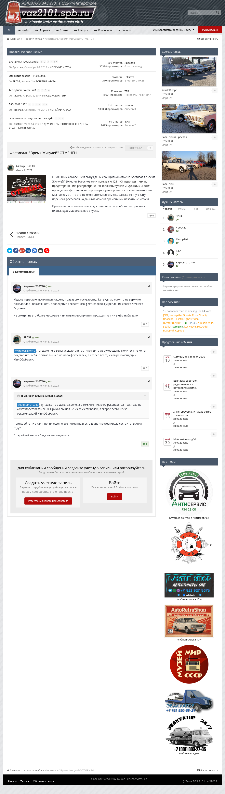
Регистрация (210, 29)
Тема (24, 781)
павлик (17, 95)
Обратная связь (43, 781)
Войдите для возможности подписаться (98, 147)
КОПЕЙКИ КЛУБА (60, 67)
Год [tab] (196, 208)
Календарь (105, 30)
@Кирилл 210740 (25, 350)
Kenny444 (182, 239)
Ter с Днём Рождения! (23, 90)
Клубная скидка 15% (189, 599)
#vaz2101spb (169, 90)
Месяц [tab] (181, 208)
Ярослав (18, 67)
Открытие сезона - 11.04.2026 (27, 76)
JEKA (127, 121)
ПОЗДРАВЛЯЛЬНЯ (55, 95)
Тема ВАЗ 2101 (195, 781)
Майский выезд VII (184, 439)
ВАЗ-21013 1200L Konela (24, 61)
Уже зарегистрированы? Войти (173, 30)
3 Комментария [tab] (24, 271)
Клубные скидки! (189, 753)
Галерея (83, 30)
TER (127, 91)
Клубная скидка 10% (189, 639)
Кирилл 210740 (34, 286)
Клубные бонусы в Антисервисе (189, 518)
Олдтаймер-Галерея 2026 (189, 357)
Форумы (44, 30)
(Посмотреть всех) (193, 277)
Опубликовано (41, 290)
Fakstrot (129, 77)
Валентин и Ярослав (174, 137)
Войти (114, 496)
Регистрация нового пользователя (48, 501)
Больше (126, 30)
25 (45, 104)
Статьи (63, 30)
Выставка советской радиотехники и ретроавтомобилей (185, 384)
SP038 (16, 81)
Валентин (168, 184)
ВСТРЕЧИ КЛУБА (45, 81)
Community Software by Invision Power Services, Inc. (118, 779)
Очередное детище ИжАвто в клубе (31, 118)
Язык (12, 781)
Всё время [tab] (211, 208)
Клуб (25, 30)
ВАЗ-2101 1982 (18, 104)
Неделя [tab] (167, 208)
